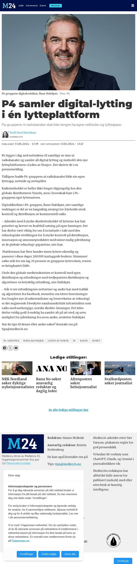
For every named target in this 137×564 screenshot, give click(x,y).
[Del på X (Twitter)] (10, 348)
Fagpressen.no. (21, 540)
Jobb (21, 5)
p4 (74, 340)
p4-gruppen (11, 340)
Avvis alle (70, 554)
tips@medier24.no (68, 464)
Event (43, 5)
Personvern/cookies (18, 463)
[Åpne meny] (133, 5)
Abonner (55, 5)
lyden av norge (58, 340)
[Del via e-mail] (16, 348)
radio (84, 340)
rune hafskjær (33, 340)
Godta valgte (49, 554)
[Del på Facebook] (4, 348)
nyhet (96, 340)
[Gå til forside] (9, 5)
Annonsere (32, 5)
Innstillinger (123, 561)
